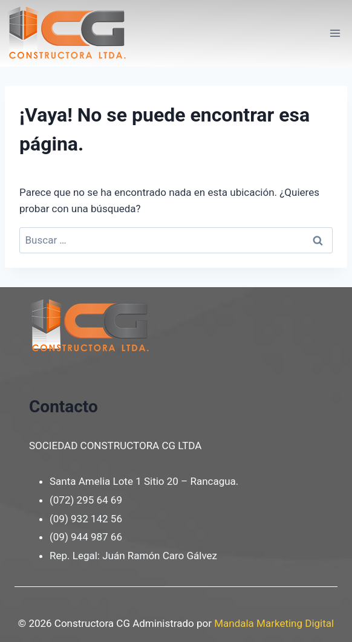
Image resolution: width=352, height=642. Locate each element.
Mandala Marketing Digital (274, 623)
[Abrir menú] (335, 33)
